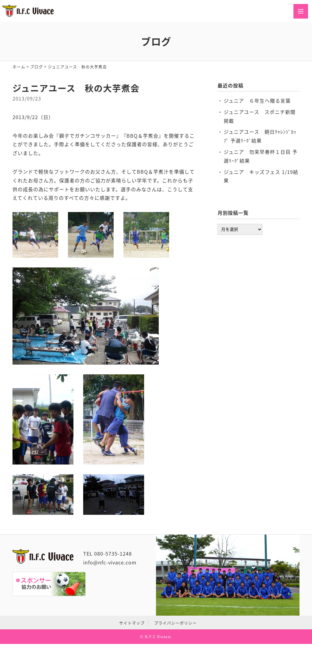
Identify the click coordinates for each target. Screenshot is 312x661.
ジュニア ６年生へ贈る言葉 (257, 100)
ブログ (36, 66)
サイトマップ (132, 623)
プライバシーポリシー (175, 623)
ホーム (18, 66)
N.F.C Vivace (158, 636)
